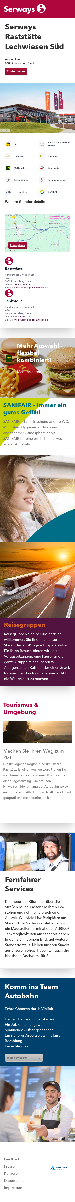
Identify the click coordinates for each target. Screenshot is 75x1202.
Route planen (16, 71)
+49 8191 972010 (24, 284)
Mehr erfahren (31, 372)
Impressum (13, 1188)
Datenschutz (14, 1180)
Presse (9, 1166)
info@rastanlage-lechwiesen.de (30, 287)
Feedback (12, 1159)
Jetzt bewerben (24, 1057)
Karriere (11, 1173)
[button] (35, 613)
